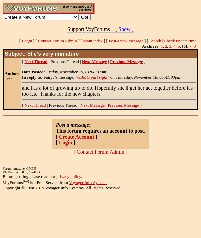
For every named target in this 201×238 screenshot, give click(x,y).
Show (124, 29)
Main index (93, 40)
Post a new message (126, 40)
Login (27, 40)
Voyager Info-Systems (88, 182)
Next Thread (35, 105)
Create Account (76, 136)
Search (155, 40)
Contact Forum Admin (57, 40)
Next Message (92, 105)
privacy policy (68, 176)
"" (92, 77)
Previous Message (123, 105)
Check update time (180, 40)
